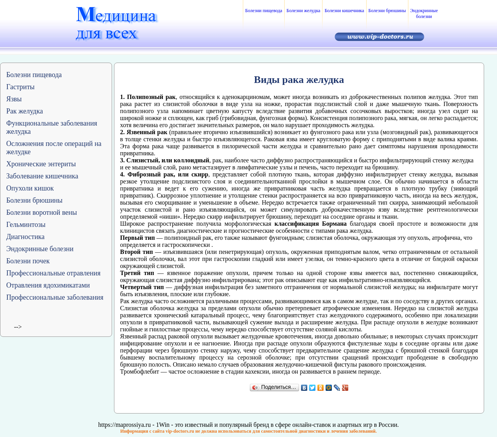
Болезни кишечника (344, 10)
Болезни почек (28, 261)
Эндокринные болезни (424, 13)
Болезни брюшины (387, 10)
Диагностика (25, 237)
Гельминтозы (26, 224)
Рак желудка (24, 111)
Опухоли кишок (30, 188)
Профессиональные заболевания (54, 297)
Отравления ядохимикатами (48, 285)
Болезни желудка (304, 10)
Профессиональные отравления (53, 273)
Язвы (14, 99)
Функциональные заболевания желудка (51, 127)
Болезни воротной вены (41, 212)
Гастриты (20, 87)
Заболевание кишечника (42, 176)
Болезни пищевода (263, 10)
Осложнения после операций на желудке (54, 148)
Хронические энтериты (41, 164)
